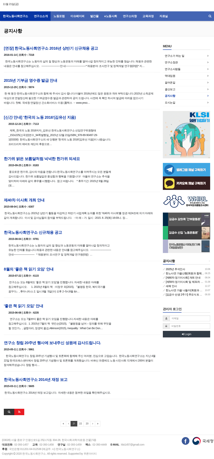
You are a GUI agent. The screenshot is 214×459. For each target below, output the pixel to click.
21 (74, 423)
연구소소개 (41, 16)
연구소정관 (171, 62)
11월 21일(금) (10, 4)
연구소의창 (130, 16)
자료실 (163, 16)
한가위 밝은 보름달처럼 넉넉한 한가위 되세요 (42, 159)
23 (87, 423)
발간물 (94, 16)
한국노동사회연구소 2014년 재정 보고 (35, 379)
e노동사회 (110, 16)
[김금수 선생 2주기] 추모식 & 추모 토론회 (188, 294)
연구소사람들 (172, 69)
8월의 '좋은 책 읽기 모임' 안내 (29, 269)
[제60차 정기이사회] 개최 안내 (181, 277)
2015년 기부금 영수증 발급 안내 (30, 80)
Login (186, 334)
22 (80, 423)
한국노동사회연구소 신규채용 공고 (33, 232)
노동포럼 (59, 16)
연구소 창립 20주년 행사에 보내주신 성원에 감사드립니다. (52, 343)
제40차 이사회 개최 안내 (24, 200)
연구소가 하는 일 (174, 55)
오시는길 (170, 102)
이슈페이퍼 (77, 16)
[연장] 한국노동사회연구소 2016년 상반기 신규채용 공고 (51, 48)
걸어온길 (170, 82)
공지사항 (13, 30)
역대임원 (170, 75)
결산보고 (170, 89)
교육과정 (148, 16)
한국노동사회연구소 (15, 16)
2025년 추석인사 (174, 269)
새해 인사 (170, 286)
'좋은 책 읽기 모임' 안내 (23, 306)
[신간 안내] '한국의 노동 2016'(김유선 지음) (40, 117)
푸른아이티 (90, 453)
